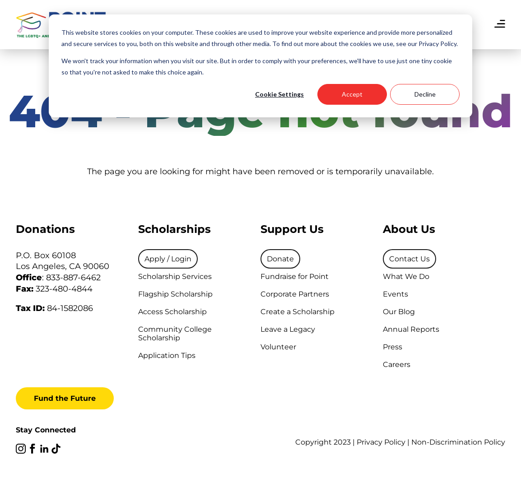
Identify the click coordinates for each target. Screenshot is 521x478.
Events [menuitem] (395, 294)
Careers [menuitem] (396, 364)
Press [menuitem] (392, 347)
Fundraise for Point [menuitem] (294, 276)
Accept (352, 94)
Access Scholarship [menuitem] (172, 311)
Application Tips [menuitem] (166, 355)
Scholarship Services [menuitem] (175, 276)
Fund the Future (65, 398)
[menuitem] (168, 259)
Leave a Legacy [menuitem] (287, 329)
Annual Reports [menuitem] (411, 329)
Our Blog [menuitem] (399, 311)
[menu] (499, 24)
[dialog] (260, 65)
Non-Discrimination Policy (458, 442)
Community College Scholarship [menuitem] (175, 333)
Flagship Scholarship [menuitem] (175, 294)
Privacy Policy (381, 442)
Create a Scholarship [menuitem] (297, 311)
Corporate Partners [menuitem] (294, 294)
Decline (425, 94)
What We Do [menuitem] (406, 276)
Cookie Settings (279, 94)
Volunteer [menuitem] (278, 347)
